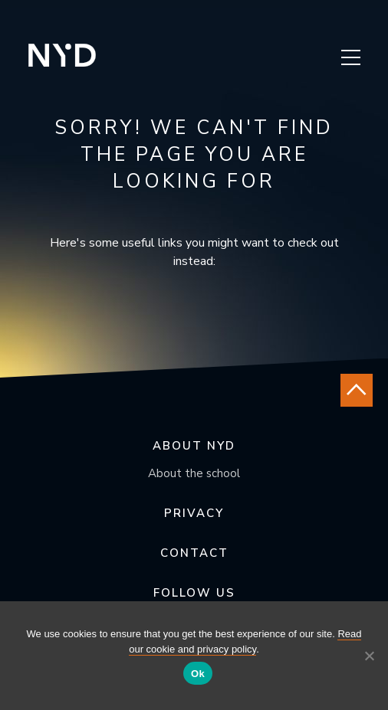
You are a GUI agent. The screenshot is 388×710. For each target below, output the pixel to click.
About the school (194, 473)
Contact (194, 553)
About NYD (194, 445)
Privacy (194, 513)
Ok (198, 673)
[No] (368, 655)
